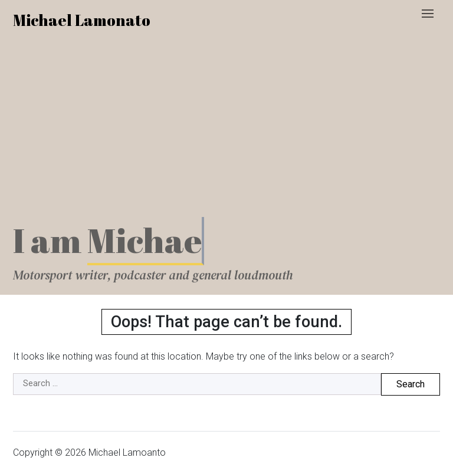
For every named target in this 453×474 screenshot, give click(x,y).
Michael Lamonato (81, 20)
